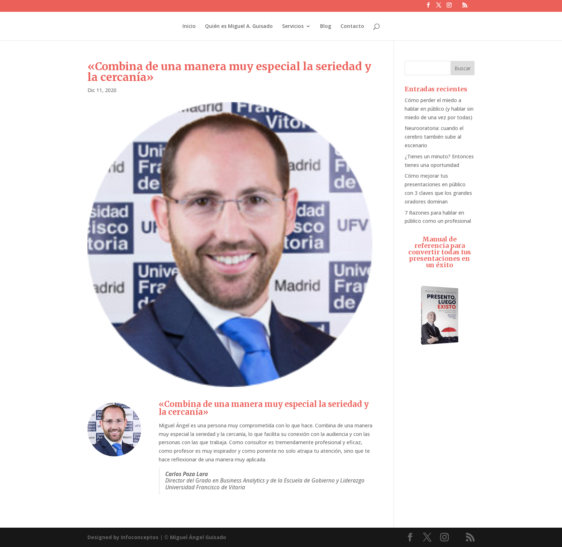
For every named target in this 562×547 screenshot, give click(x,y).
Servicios (293, 26)
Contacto (352, 26)
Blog (325, 26)
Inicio (189, 26)
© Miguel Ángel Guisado (195, 537)
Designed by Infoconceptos (122, 537)
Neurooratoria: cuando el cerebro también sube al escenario (434, 137)
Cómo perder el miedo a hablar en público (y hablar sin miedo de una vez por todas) (439, 109)
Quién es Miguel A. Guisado (239, 26)
